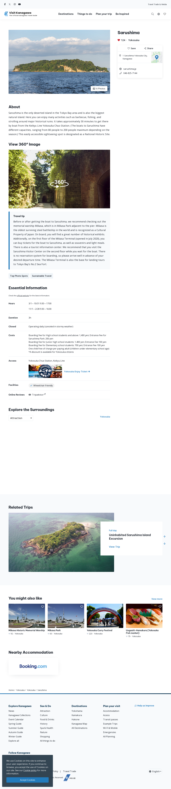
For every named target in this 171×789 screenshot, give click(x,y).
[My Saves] (165, 14)
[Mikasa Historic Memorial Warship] (27, 619)
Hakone (75, 719)
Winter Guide (15, 736)
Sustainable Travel (41, 275)
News (11, 710)
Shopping (45, 736)
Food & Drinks (47, 719)
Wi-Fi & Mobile (110, 728)
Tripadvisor (36, 394)
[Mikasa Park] (66, 619)
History (43, 723)
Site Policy (53, 771)
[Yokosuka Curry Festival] (105, 619)
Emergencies (109, 732)
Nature (43, 732)
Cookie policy (30, 770)
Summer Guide (16, 728)
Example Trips (110, 723)
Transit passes (110, 719)
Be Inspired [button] (122, 13)
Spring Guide (15, 723)
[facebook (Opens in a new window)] (5, 4)
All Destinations (79, 728)
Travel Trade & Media (157, 4)
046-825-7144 (130, 73)
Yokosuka (133, 40)
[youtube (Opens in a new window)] (19, 4)
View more (156, 598)
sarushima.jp (129, 68)
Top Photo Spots (19, 275)
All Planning (109, 736)
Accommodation (111, 710)
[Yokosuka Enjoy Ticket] (69, 371)
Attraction (45, 710)
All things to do (47, 740)
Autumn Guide (16, 732)
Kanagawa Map (79, 723)
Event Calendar (16, 719)
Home (11, 690)
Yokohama (77, 710)
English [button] (154, 771)
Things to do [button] (84, 13)
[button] (159, 14)
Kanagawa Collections (19, 715)
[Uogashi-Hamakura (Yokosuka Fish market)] (144, 621)
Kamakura (77, 715)
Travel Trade (69, 771)
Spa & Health (46, 728)
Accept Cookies (27, 779)
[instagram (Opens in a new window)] (15, 4)
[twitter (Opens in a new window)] (9, 4)
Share (148, 48)
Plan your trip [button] (104, 13)
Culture (44, 715)
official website (23, 295)
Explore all (14, 740)
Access (106, 715)
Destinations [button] (65, 13)
